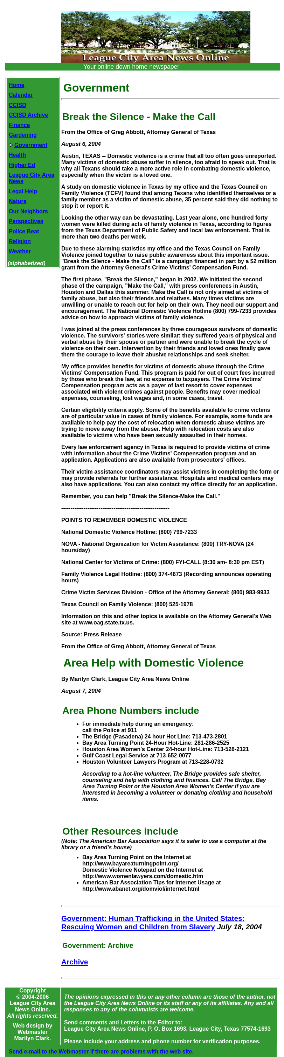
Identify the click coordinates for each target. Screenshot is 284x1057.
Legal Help (23, 191)
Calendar (21, 95)
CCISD (17, 105)
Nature (18, 201)
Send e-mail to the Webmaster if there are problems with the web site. (101, 1052)
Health (17, 155)
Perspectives (26, 221)
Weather (20, 251)
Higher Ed (22, 165)
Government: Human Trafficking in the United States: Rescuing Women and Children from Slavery (152, 922)
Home (16, 85)
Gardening (23, 135)
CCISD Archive (28, 115)
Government (28, 145)
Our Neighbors (28, 211)
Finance (19, 125)
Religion (20, 241)
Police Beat (24, 231)
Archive (74, 962)
